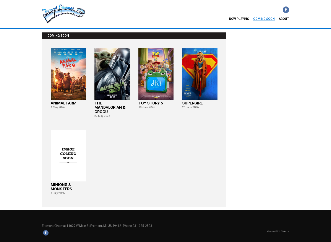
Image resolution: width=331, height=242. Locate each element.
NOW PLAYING (239, 19)
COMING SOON (264, 19)
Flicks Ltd (285, 231)
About (284, 19)
